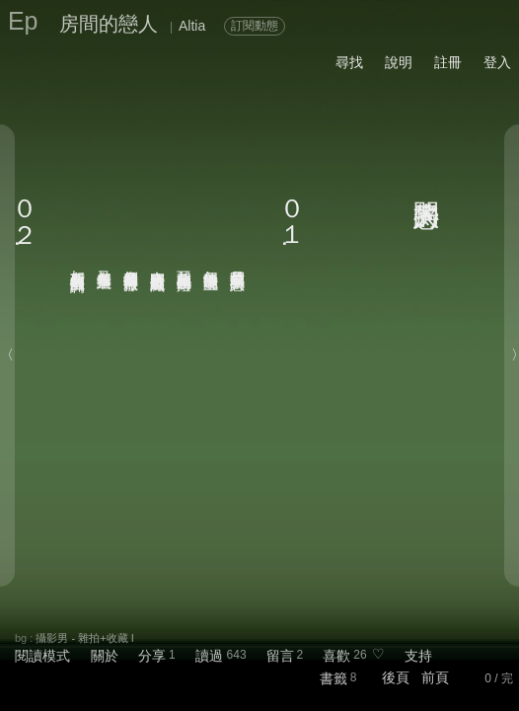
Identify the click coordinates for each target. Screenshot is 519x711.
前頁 (435, 677)
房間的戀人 (108, 24)
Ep (23, 21)
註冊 (448, 62)
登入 (497, 62)
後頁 (395, 677)
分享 (152, 656)
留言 (280, 656)
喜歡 (336, 656)
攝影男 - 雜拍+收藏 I (84, 638)
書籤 (333, 678)
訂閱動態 (254, 26)
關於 (104, 656)
